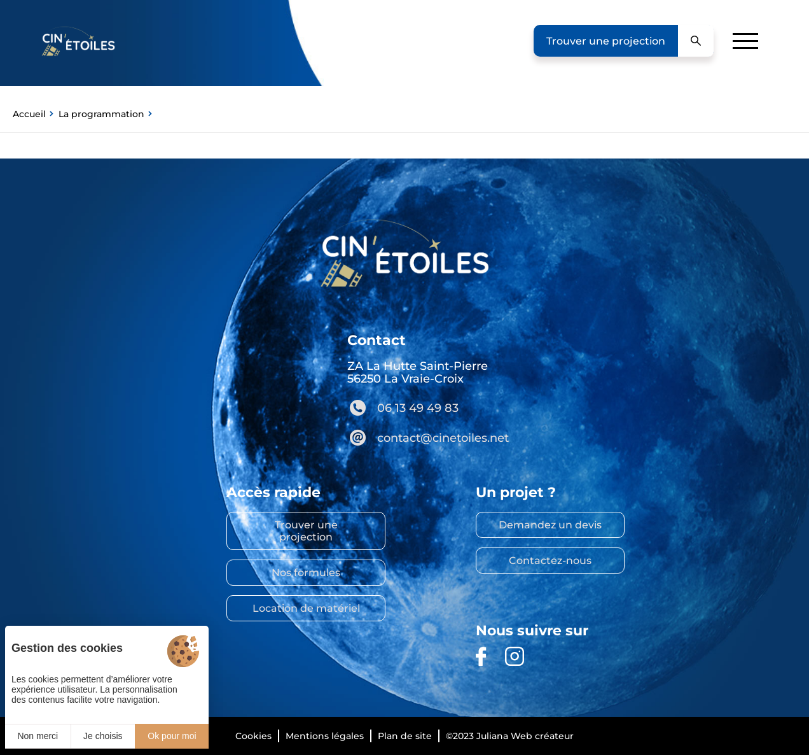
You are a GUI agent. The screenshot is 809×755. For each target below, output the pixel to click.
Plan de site (405, 736)
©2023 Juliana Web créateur (510, 736)
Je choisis (102, 736)
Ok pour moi (172, 736)
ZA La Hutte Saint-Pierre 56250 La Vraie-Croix (417, 372)
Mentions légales (325, 736)
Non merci (37, 736)
